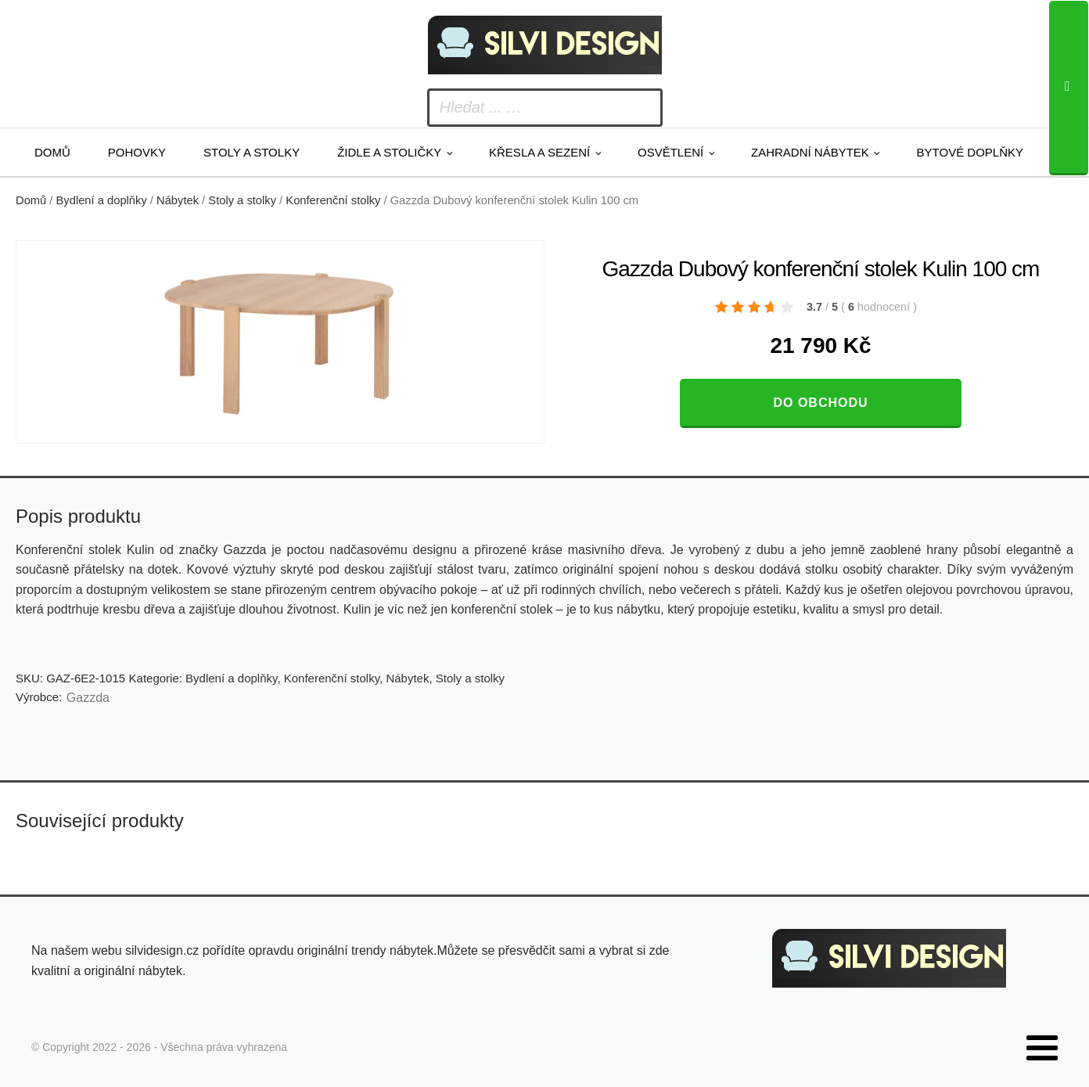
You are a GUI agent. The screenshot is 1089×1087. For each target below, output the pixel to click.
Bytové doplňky (970, 152)
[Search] (1068, 88)
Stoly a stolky (251, 152)
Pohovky (137, 152)
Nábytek (177, 200)
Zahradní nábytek (810, 152)
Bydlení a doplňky (101, 200)
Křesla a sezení (539, 152)
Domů (52, 152)
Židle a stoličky (389, 152)
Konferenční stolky (333, 200)
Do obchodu (820, 402)
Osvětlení (670, 152)
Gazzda (88, 697)
